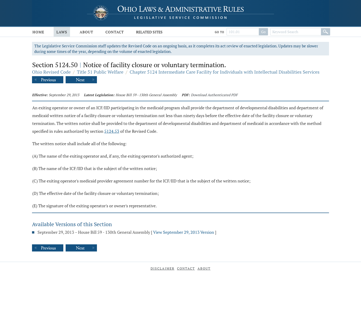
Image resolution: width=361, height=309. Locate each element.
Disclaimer (163, 268)
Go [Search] (263, 31)
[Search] (325, 31)
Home (38, 32)
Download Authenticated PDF (214, 94)
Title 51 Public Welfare (100, 72)
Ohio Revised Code (51, 72)
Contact (114, 32)
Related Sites (149, 32)
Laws (61, 32)
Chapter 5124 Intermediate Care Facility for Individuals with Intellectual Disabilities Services (225, 72)
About (86, 32)
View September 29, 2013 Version (183, 232)
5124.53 (111, 131)
